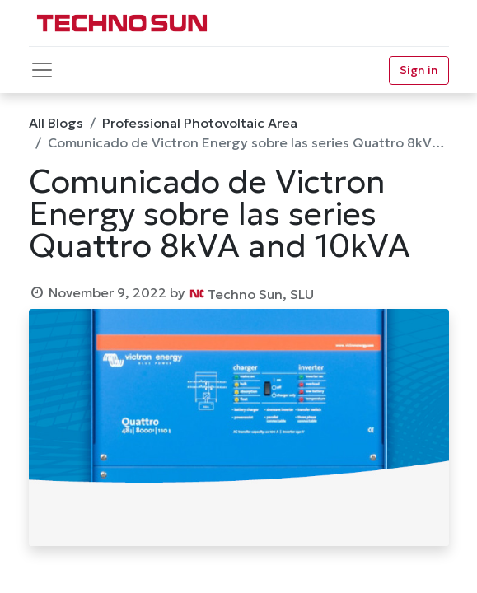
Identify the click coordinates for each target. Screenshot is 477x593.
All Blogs (56, 122)
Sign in (419, 70)
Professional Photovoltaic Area (199, 122)
